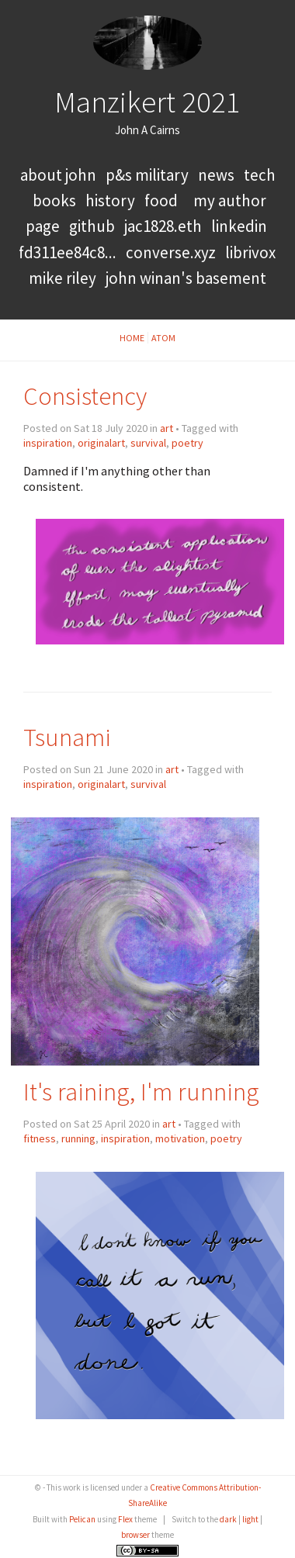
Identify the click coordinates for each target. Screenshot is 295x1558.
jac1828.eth (163, 226)
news (216, 174)
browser (135, 1534)
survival (148, 443)
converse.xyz (171, 252)
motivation (180, 1138)
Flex (125, 1519)
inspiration (47, 443)
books (54, 200)
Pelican (82, 1519)
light (250, 1519)
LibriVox (250, 252)
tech (260, 174)
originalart (101, 443)
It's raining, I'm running (141, 1091)
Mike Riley (62, 278)
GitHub (92, 226)
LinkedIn (239, 226)
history (110, 200)
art (166, 428)
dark (228, 1519)
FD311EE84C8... (67, 252)
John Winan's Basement (186, 278)
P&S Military (149, 174)
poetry (187, 443)
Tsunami (67, 737)
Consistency (85, 396)
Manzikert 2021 (147, 101)
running (78, 1138)
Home (132, 338)
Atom (163, 338)
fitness (39, 1138)
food (161, 200)
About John (59, 174)
